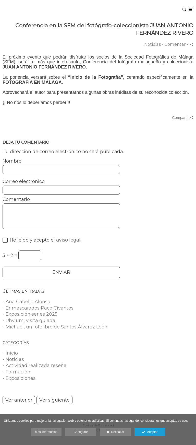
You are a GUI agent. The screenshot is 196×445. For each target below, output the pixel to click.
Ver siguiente (54, 400)
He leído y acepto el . (44, 240)
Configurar (81, 432)
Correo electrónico (24, 181)
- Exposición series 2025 (30, 314)
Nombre (12, 161)
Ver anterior (18, 400)
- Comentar (174, 44)
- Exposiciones (19, 378)
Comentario (16, 199)
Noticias (152, 44)
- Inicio (10, 353)
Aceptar (149, 432)
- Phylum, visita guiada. (29, 320)
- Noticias (13, 359)
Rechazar (115, 432)
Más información (46, 432)
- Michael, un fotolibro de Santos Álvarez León (55, 327)
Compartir (182, 117)
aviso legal (68, 240)
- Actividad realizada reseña (35, 365)
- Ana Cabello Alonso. (27, 301)
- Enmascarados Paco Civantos (38, 308)
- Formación (16, 372)
